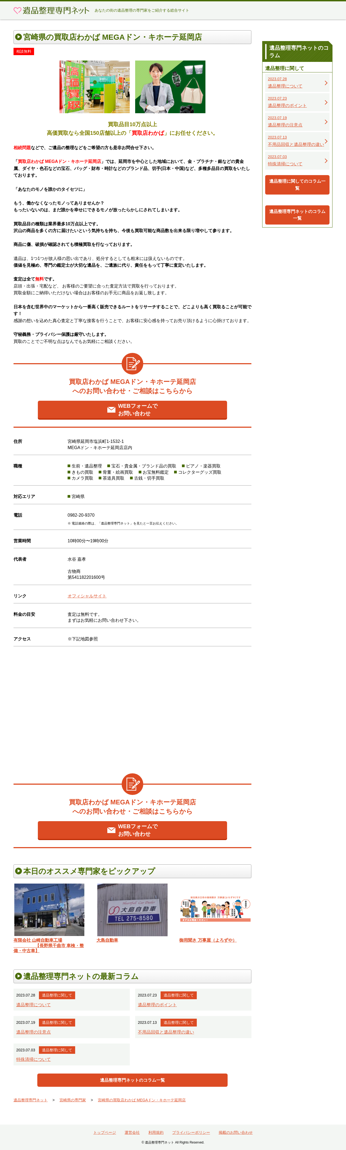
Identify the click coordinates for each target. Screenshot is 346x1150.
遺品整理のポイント (157, 1004)
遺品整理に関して (57, 995)
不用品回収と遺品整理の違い (166, 1032)
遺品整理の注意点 (33, 1032)
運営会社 (132, 1132)
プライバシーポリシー (191, 1132)
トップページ (104, 1132)
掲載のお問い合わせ (236, 1132)
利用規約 (156, 1132)
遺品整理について (33, 1004)
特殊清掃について (33, 1059)
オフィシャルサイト (87, 596)
